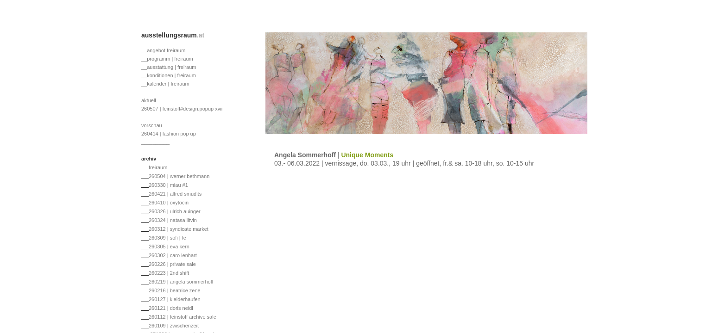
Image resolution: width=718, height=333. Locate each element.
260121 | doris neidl (171, 308)
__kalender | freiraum (165, 83)
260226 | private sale (172, 264)
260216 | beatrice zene (175, 290)
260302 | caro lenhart (173, 255)
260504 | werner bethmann (179, 176)
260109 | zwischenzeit (174, 325)
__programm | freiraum (167, 59)
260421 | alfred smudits (175, 194)
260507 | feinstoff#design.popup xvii (181, 108)
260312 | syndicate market (178, 229)
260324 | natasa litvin (173, 220)
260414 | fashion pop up (168, 133)
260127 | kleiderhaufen (175, 299)
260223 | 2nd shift (169, 273)
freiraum (158, 167)
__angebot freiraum (163, 50)
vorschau (151, 125)
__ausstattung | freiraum (168, 67)
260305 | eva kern (169, 246)
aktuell (148, 100)
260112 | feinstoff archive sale (182, 317)
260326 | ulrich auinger (175, 211)
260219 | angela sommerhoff (181, 281)
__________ (155, 142)
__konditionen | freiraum (168, 75)
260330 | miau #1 (168, 185)
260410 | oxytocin (169, 202)
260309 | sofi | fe (167, 237)
